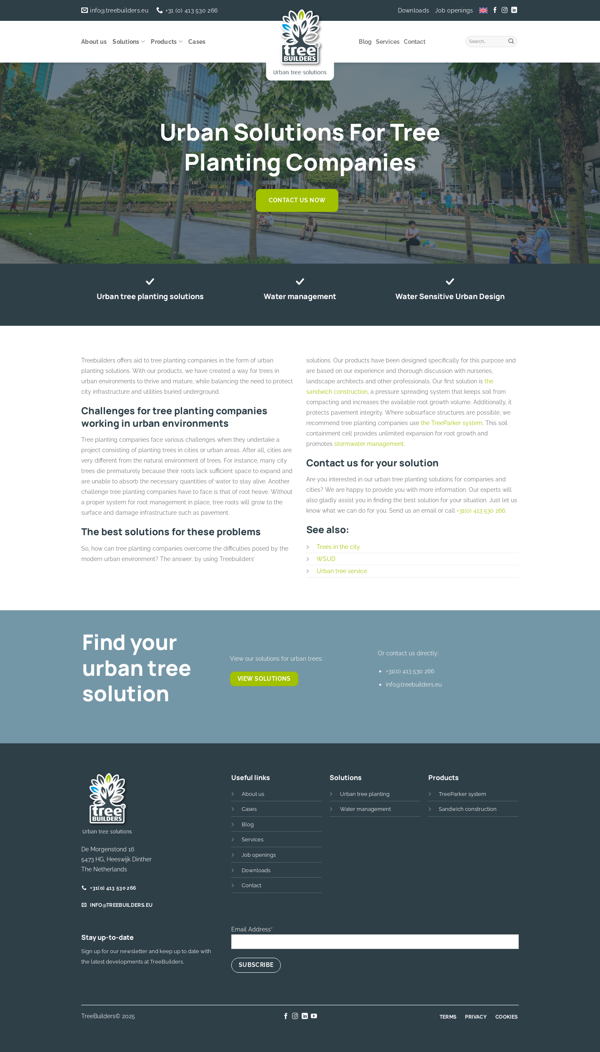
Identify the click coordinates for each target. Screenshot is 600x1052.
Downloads (414, 10)
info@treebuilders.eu (414, 684)
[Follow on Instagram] (505, 10)
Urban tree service (342, 570)
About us (94, 41)
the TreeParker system (451, 422)
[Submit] (511, 40)
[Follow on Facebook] (495, 10)
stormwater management (369, 443)
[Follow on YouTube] (314, 1016)
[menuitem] (483, 10)
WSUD (326, 558)
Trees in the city (338, 546)
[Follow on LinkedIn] (514, 10)
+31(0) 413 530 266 (481, 510)
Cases (196, 41)
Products (166, 41)
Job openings (454, 10)
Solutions (128, 41)
